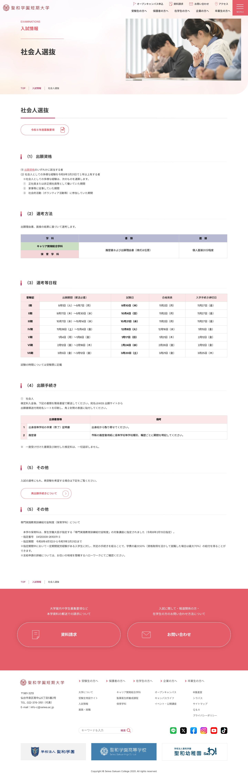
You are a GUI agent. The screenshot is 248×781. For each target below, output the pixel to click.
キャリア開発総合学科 (129, 692)
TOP (23, 581)
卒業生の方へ (196, 681)
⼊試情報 (36, 581)
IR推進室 (197, 692)
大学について (86, 692)
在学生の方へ (144, 681)
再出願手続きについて (44, 493)
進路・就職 (85, 709)
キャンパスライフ (164, 698)
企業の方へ (170, 681)
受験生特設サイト (88, 698)
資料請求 (69, 634)
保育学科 (121, 703)
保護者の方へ (117, 681)
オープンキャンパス (165, 692)
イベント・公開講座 (166, 703)
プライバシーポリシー (205, 715)
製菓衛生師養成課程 (127, 698)
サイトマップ (200, 703)
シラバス (198, 698)
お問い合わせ (179, 634)
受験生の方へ (90, 681)
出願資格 (29, 169)
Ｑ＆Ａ (196, 709)
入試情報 (83, 703)
